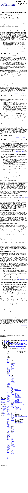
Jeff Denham (8, 376)
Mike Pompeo (8, 435)
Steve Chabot (13, 392)
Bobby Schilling (8, 419)
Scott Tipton (8, 377)
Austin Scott (8, 405)
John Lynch (3, 399)
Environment (17, 396)
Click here (5, 342)
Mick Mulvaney (12, 420)
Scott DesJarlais (12, 425)
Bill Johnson (12, 400)
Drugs (16, 393)
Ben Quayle (8, 365)
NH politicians (17, 412)
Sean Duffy (12, 448)
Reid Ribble (12, 450)
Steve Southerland (8, 384)
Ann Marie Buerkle (12, 387)
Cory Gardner (8, 379)
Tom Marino (12, 404)
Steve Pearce (13, 374)
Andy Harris (8, 440)
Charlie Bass (12, 369)
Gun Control (17, 400)
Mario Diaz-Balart (8, 387)
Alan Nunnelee (8, 455)
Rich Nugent (8, 397)
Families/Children (18, 397)
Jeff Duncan (12, 416)
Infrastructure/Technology (19, 404)
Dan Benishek (8, 441)
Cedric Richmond (2, 412)
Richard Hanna (12, 385)
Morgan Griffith (12, 445)
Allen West (8, 389)
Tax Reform (17, 407)
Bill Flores (12, 432)
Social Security (17, 406)
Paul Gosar (8, 363)
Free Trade (17, 398)
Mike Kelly (12, 408)
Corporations (17, 391)
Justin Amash (8, 445)
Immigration (17, 403)
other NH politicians (21, 348)
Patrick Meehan (12, 410)
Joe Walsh (8, 409)
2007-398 (25, 279)
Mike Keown (8, 401)
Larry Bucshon (8, 427)
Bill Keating (4, 413)
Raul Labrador (8, 407)
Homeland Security (18, 402)
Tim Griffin (8, 372)
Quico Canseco (12, 434)
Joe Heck (12, 376)
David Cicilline (2, 415)
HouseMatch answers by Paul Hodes (17, 343)
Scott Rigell (12, 439)
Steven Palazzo (8, 458)
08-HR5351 (26, 197)
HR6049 (17, 151)
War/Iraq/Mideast (18, 408)
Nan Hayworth (12, 381)
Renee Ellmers (13, 364)
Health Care (17, 401)
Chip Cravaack (8, 449)
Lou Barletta (12, 406)
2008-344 (23, 151)
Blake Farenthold (12, 437)
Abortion (16, 389)
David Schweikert (8, 368)
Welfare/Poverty (18, 409)
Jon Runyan (12, 372)
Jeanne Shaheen (2, 401)
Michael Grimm (12, 379)
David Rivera (8, 395)
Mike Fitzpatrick (12, 412)
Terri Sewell (4, 406)
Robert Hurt (12, 442)
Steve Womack (8, 374)
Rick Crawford (8, 370)
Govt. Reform (17, 399)
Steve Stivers (12, 395)
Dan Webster (8, 399)
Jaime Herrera (13, 446)
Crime (16, 392)
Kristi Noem (12, 421)
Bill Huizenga (8, 443)
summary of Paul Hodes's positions (17, 346)
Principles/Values (18, 405)
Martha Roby (8, 360)
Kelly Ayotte (3, 402)
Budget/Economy (18, 390)
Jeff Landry (8, 437)
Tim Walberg (8, 447)
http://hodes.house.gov (19, 422)
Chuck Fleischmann (13, 423)
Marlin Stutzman (8, 424)
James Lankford (13, 402)
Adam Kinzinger (8, 414)
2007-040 (13, 325)
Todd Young (8, 429)
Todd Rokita (8, 426)
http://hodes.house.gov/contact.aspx (21, 416)
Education (17, 394)
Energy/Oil (17, 395)
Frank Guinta (13, 370)
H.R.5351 (19, 197)
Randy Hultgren (8, 416)
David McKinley (12, 453)
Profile (16, 411)
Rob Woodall (8, 402)
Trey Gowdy (12, 418)
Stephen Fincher (12, 430)
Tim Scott (12, 414)
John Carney (4, 408)
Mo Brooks (8, 362)
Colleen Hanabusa (2, 411)
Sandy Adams (8, 392)
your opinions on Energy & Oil (20, 344)
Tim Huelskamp (8, 431)
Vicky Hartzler (8, 452)
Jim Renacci (12, 396)
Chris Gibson (13, 382)
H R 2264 (19, 279)
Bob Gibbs (13, 398)
